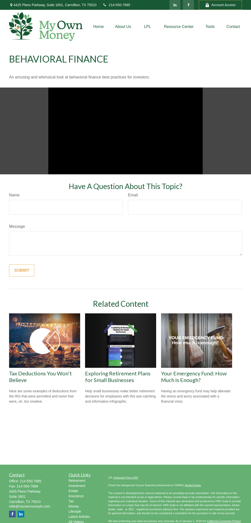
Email (133, 195)
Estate (73, 491)
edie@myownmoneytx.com (29, 506)
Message (17, 226)
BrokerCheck (193, 485)
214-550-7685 (116, 5)
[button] (98, 26)
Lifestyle (75, 511)
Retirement (77, 481)
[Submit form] (21, 270)
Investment (77, 486)
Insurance (76, 496)
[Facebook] (188, 5)
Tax (71, 501)
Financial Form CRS (125, 477)
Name (14, 195)
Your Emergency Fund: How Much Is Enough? (194, 376)
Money (74, 506)
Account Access (220, 5)
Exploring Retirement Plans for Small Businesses (118, 376)
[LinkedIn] (174, 5)
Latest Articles (79, 517)
